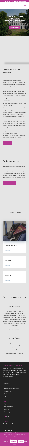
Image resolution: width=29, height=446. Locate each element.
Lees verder (7, 143)
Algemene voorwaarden (10, 404)
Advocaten (6, 383)
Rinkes (8, 416)
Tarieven (6, 386)
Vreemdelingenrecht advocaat (11, 388)
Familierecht (7, 394)
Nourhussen (9, 414)
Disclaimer (6, 409)
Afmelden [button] (20, 441)
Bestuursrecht (7, 391)
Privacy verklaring (8, 406)
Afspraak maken (14, 27)
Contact (6, 396)
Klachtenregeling (8, 412)
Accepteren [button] (13, 441)
